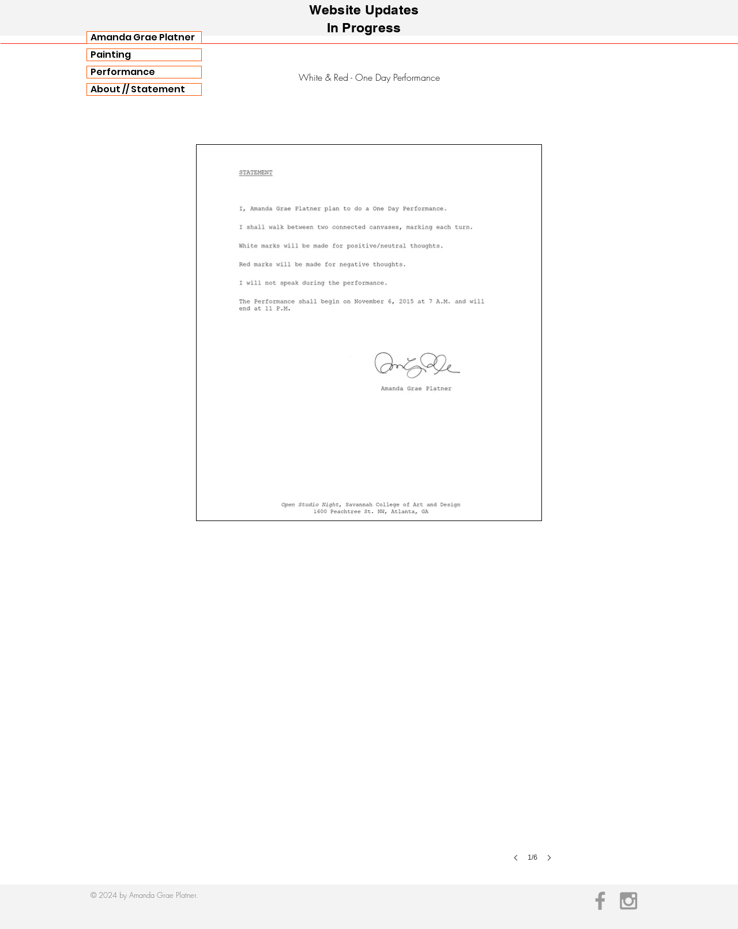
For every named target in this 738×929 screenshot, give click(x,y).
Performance (123, 72)
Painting (111, 55)
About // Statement (138, 89)
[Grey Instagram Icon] (628, 901)
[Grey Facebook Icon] (600, 901)
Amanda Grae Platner (143, 37)
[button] (369, 703)
